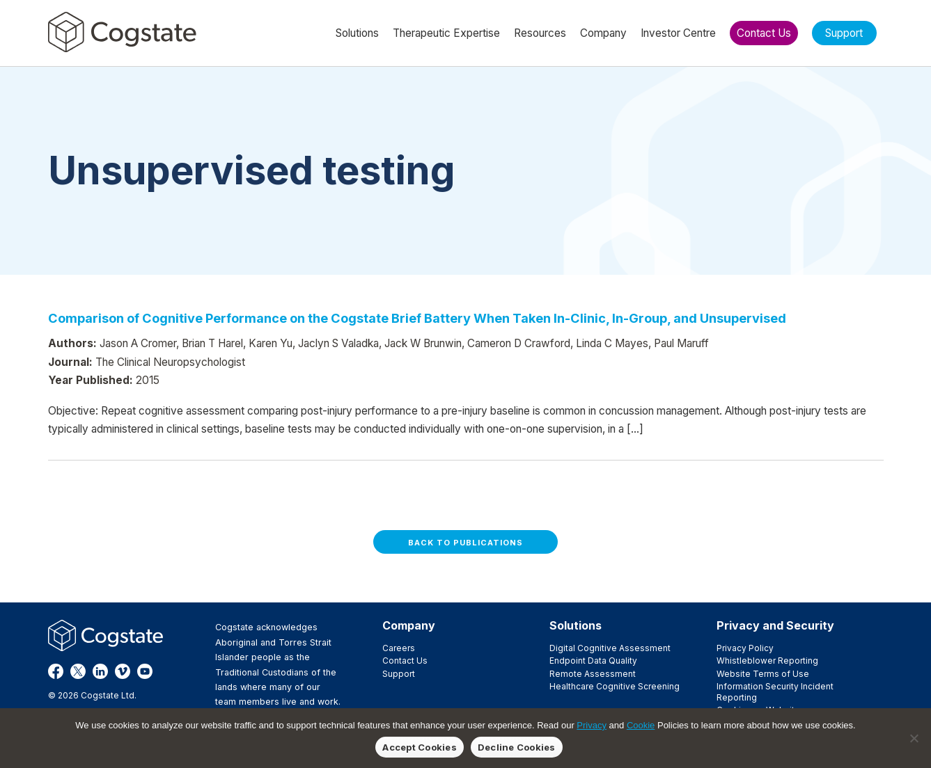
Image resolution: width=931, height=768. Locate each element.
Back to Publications (465, 542)
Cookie (641, 725)
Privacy (592, 725)
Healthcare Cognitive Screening (614, 686)
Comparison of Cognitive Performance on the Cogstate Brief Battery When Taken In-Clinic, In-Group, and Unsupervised (417, 318)
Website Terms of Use (763, 674)
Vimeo (122, 671)
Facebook (55, 671)
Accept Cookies (419, 747)
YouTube (144, 671)
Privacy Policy (745, 648)
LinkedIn (100, 671)
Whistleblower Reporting (767, 660)
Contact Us (405, 660)
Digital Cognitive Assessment (610, 648)
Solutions (575, 625)
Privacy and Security (775, 625)
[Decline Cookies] (914, 738)
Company (408, 625)
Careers (398, 648)
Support (398, 674)
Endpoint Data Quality (593, 660)
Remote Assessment (592, 674)
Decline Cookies (517, 747)
